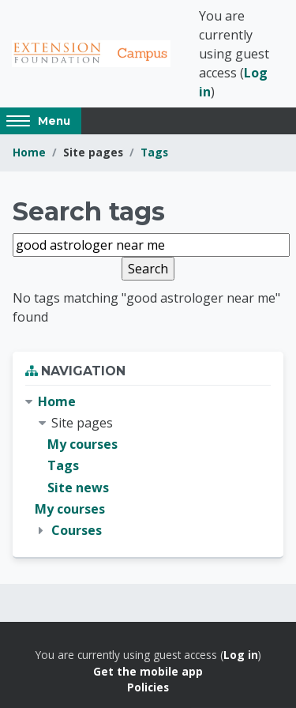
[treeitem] (148, 466)
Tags (154, 152)
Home (29, 152)
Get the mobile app (148, 671)
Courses (76, 530)
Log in (240, 654)
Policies (148, 687)
